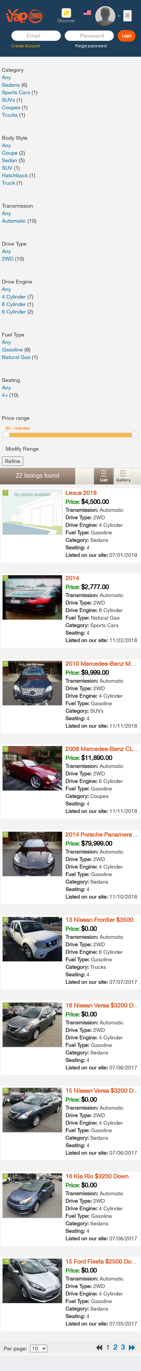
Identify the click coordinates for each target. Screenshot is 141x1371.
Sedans (11, 85)
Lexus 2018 (81, 492)
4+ (5, 395)
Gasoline (12, 350)
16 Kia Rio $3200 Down (97, 1176)
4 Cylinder (14, 297)
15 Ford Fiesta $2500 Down (102, 1261)
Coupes (11, 107)
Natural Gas (16, 357)
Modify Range (22, 449)
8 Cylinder (14, 304)
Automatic (14, 221)
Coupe (10, 153)
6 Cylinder (14, 312)
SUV (7, 168)
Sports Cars (16, 92)
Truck (8, 183)
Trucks (10, 115)
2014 (72, 578)
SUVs (8, 100)
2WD (8, 259)
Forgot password (91, 46)
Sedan (9, 160)
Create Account (25, 46)
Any (6, 77)
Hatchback (15, 175)
